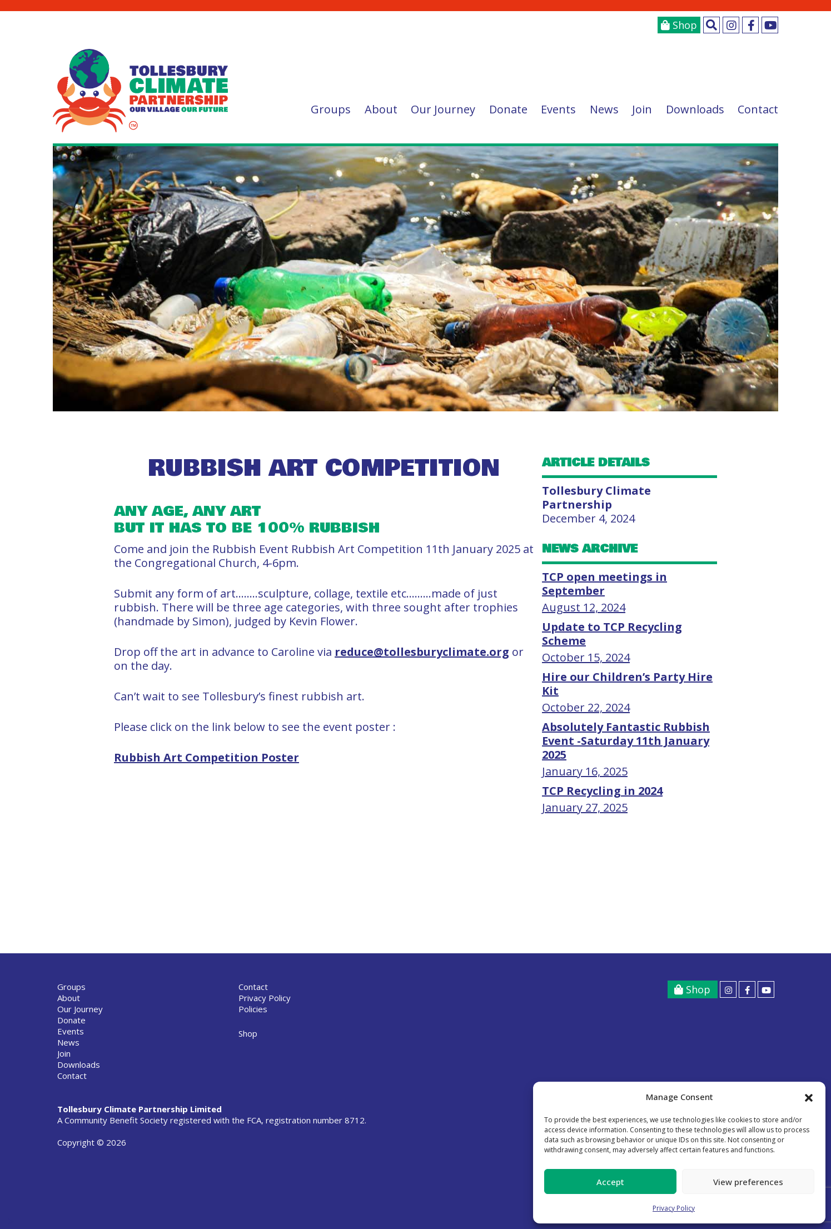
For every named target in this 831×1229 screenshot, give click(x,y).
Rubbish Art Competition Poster (206, 757)
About (381, 109)
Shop (679, 25)
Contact (758, 109)
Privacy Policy (674, 1208)
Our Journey (443, 109)
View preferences (748, 1181)
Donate (508, 109)
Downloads (695, 109)
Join (642, 109)
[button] (808, 1097)
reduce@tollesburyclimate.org (422, 651)
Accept (610, 1181)
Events (558, 109)
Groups (331, 109)
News (604, 109)
